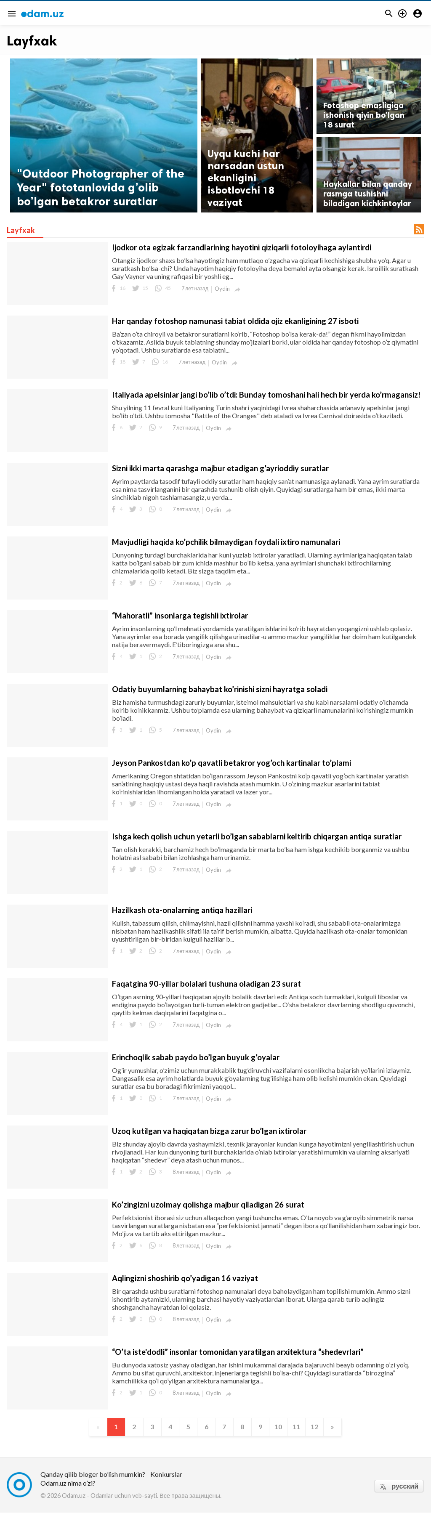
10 (280, 1427)
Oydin (222, 288)
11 (299, 1427)
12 (317, 1427)
